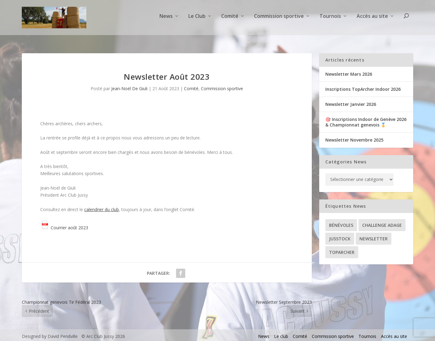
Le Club (197, 19)
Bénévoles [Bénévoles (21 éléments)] (341, 222)
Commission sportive (279, 19)
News (166, 19)
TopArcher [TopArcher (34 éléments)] (342, 249)
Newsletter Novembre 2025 (354, 137)
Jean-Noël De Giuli (129, 86)
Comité (229, 19)
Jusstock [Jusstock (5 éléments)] (340, 236)
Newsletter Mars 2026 (348, 71)
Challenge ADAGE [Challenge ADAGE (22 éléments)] (382, 222)
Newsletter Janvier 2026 (350, 101)
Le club (281, 334)
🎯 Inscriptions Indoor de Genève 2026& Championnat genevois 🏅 (365, 119)
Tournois (330, 19)
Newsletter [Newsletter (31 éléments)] (373, 236)
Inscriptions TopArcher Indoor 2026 (363, 86)
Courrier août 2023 (64, 225)
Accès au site (372, 19)
